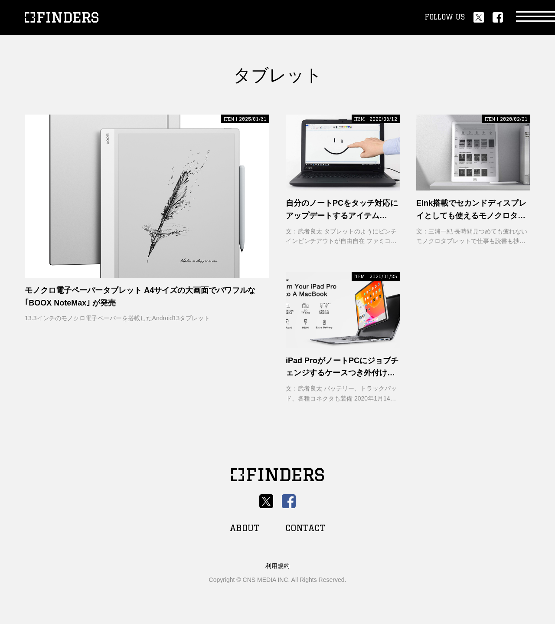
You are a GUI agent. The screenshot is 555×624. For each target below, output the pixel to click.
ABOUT (244, 528)
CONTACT (305, 528)
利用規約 (277, 565)
